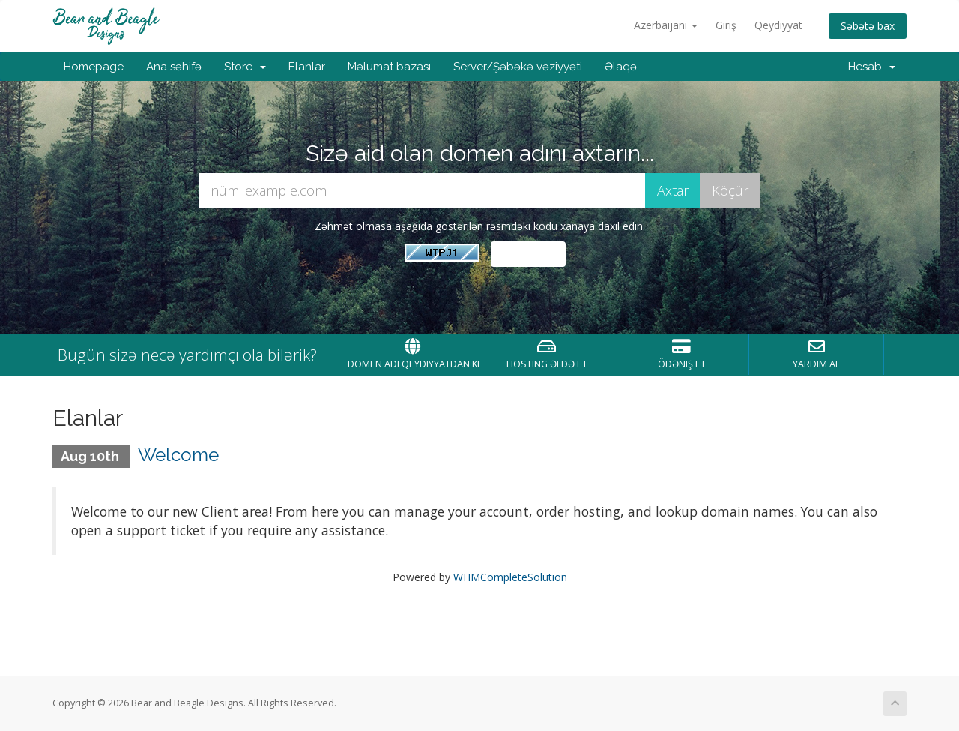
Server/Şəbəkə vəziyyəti (517, 66)
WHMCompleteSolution (510, 577)
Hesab (871, 66)
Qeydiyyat (778, 25)
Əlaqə (621, 66)
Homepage (94, 66)
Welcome (178, 455)
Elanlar (306, 66)
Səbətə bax (868, 26)
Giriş (726, 25)
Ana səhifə (174, 66)
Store (245, 66)
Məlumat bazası (389, 66)
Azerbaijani (666, 25)
